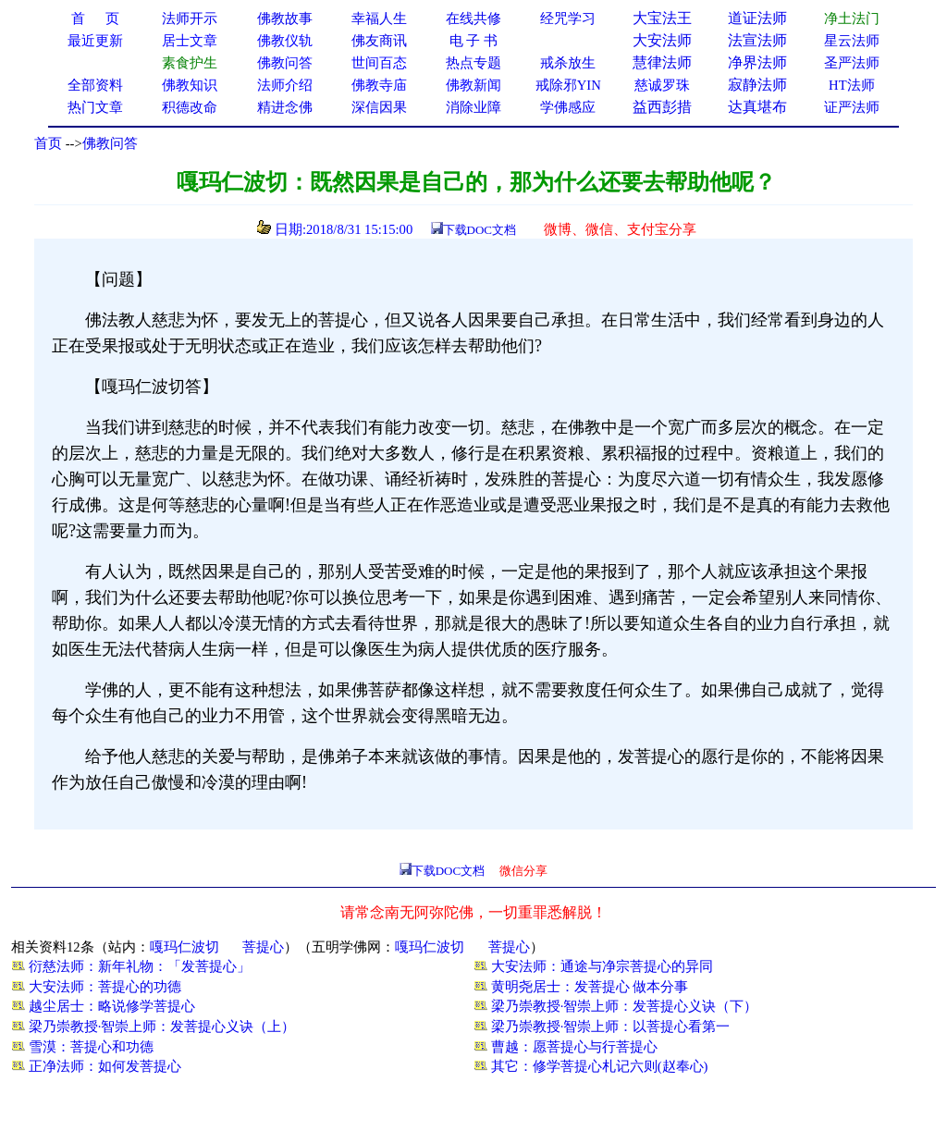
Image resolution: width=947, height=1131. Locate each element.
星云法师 (851, 40)
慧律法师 (662, 62)
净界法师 (757, 62)
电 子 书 (473, 40)
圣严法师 (851, 62)
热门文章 (95, 107)
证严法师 (851, 107)
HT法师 (852, 85)
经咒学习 (568, 18)
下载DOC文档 (479, 230)
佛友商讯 (379, 40)
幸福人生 (379, 18)
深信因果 (379, 107)
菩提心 (263, 947)
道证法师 (757, 18)
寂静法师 (757, 84)
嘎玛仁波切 (184, 947)
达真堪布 (757, 107)
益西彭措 (662, 107)
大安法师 (662, 40)
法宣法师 (757, 40)
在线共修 (473, 18)
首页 (48, 143)
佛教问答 (110, 143)
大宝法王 (662, 18)
